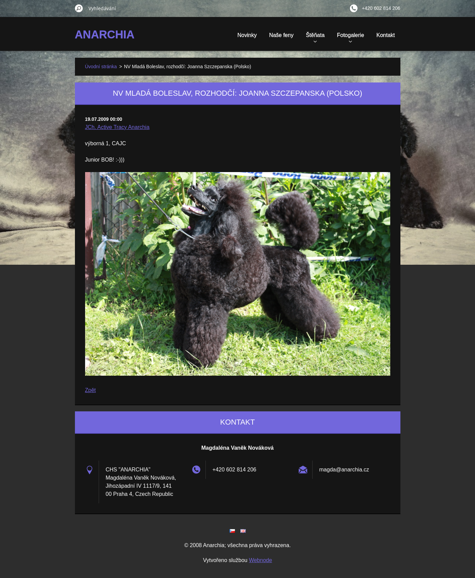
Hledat (79, 8)
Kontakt (385, 35)
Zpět (90, 390)
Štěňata (315, 37)
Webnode (260, 560)
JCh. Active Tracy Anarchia (117, 127)
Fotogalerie (350, 37)
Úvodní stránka (101, 66)
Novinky (247, 35)
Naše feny (281, 35)
